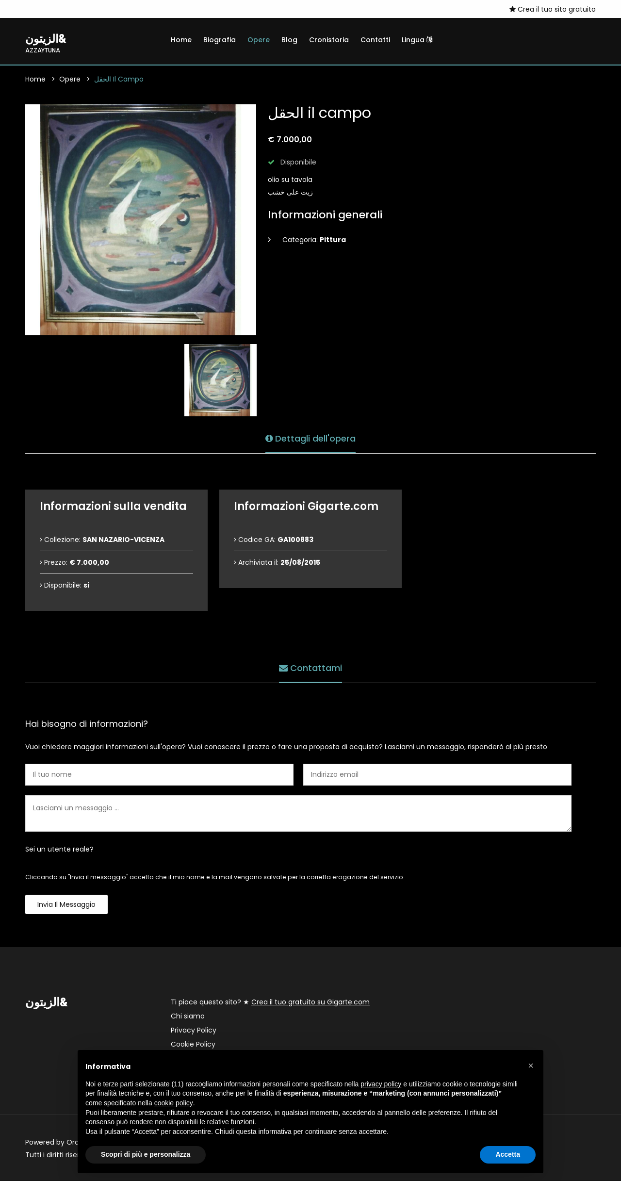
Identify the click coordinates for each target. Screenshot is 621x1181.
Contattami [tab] (310, 667)
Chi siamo (188, 1016)
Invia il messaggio (66, 905)
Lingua (417, 40)
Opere (258, 40)
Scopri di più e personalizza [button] (145, 1154)
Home (181, 40)
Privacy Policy (193, 1030)
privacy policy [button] (380, 1084)
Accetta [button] (507, 1154)
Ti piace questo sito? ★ (270, 1002)
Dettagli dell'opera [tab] (310, 437)
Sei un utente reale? (59, 849)
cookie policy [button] (173, 1103)
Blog (289, 40)
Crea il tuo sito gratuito (552, 9)
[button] (531, 1065)
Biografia (219, 40)
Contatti (375, 40)
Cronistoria (329, 40)
